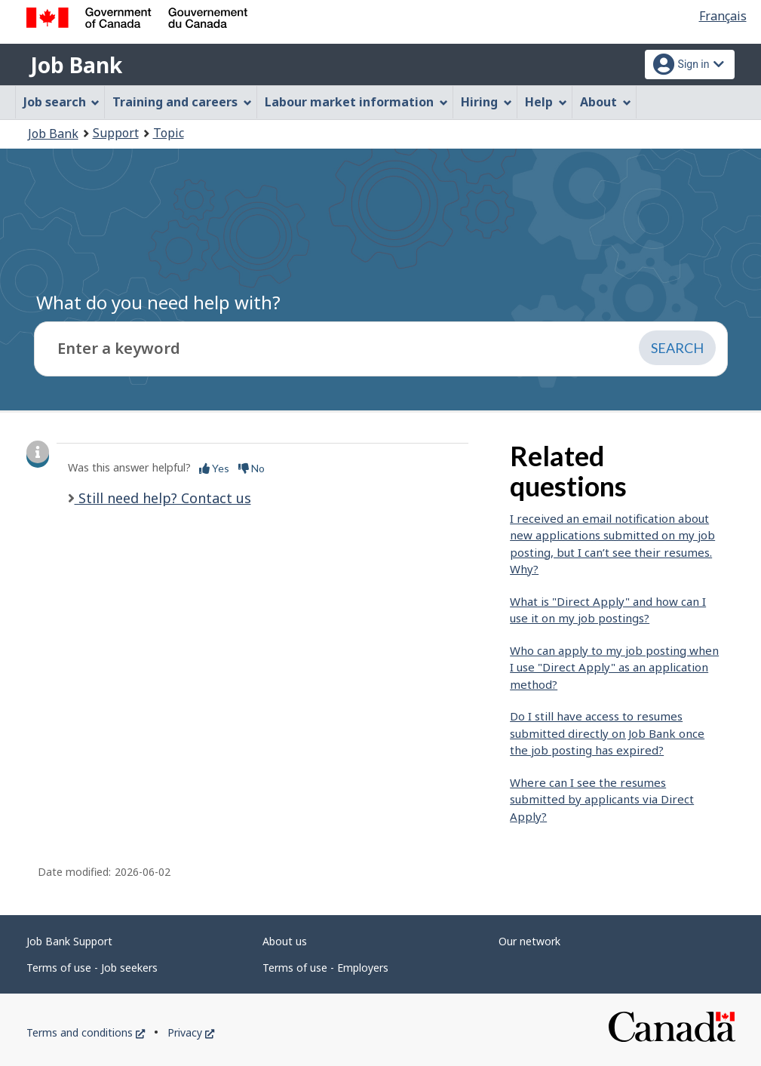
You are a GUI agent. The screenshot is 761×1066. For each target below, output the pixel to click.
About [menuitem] (605, 102)
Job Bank (76, 65)
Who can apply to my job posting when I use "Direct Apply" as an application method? (614, 667)
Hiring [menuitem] (486, 102)
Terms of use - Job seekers (92, 967)
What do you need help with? (158, 302)
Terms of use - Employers (325, 967)
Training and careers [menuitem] (182, 102)
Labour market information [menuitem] (356, 102)
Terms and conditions (85, 1032)
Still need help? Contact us (163, 498)
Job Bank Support (69, 941)
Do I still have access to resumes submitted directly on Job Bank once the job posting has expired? (607, 732)
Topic (168, 132)
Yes (214, 468)
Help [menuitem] (546, 102)
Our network (529, 941)
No (251, 468)
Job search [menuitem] (61, 102)
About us (284, 941)
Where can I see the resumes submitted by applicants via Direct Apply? (602, 799)
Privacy (190, 1032)
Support (116, 132)
